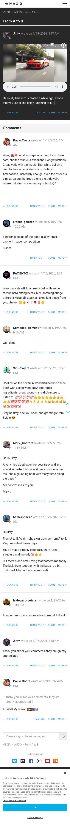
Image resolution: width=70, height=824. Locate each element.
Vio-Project (21, 368)
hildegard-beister (25, 600)
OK (35, 807)
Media (7, 12)
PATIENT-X (21, 273)
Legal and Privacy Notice (14, 800)
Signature (12, 112)
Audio (18, 12)
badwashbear (23, 517)
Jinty (17, 33)
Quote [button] (51, 112)
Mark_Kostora (23, 443)
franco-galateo (24, 222)
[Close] (65, 773)
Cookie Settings (35, 817)
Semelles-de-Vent (26, 328)
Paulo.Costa (22, 140)
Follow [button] (41, 112)
